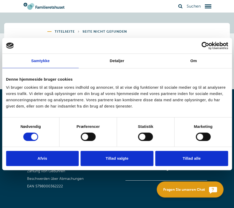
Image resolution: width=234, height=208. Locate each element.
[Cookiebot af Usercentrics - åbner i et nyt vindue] (205, 46)
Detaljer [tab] (117, 60)
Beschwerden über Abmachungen (55, 179)
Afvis (42, 158)
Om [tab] (193, 60)
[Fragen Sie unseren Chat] (190, 189)
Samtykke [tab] (40, 60)
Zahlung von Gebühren (46, 171)
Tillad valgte (117, 158)
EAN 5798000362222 (45, 186)
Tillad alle (192, 158)
